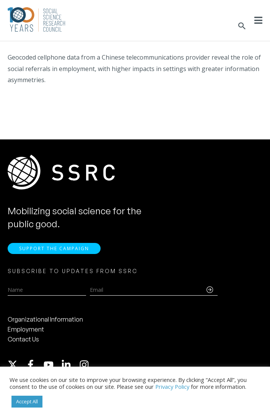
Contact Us (23, 339)
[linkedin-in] (69, 365)
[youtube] (52, 365)
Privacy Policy (172, 386)
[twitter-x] (16, 365)
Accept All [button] (27, 401)
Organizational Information (45, 319)
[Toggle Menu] (258, 20)
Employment (26, 329)
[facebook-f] (34, 365)
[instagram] (85, 365)
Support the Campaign (54, 248)
